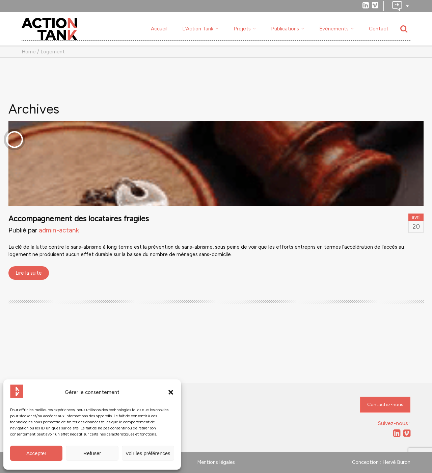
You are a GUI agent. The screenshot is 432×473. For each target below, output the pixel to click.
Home (29, 52)
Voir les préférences (148, 453)
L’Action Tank (197, 29)
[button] (170, 392)
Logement (52, 52)
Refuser (92, 453)
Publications (285, 29)
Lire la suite (29, 273)
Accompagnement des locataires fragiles (78, 218)
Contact (378, 29)
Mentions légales (216, 462)
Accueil (159, 29)
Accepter (36, 453)
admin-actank (59, 230)
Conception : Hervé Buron (381, 462)
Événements (334, 29)
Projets (242, 29)
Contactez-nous (385, 404)
